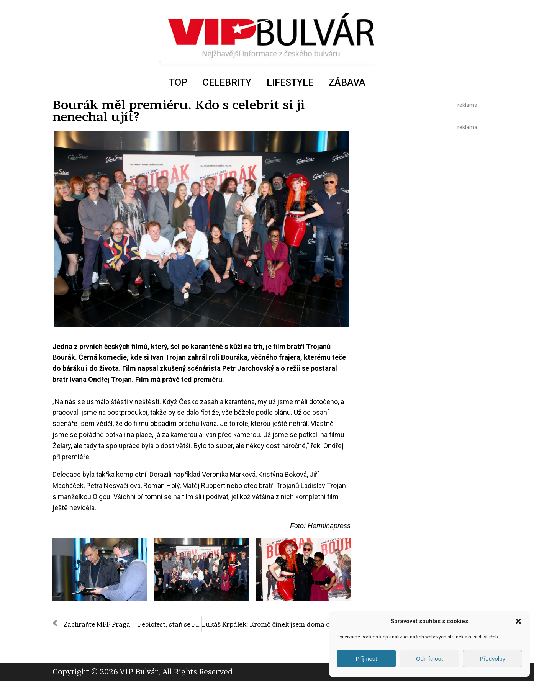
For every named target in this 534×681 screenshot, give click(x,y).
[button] (518, 621)
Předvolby (492, 658)
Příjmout (366, 658)
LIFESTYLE (290, 82)
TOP (178, 82)
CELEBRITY (227, 82)
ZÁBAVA (347, 82)
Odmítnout (429, 658)
